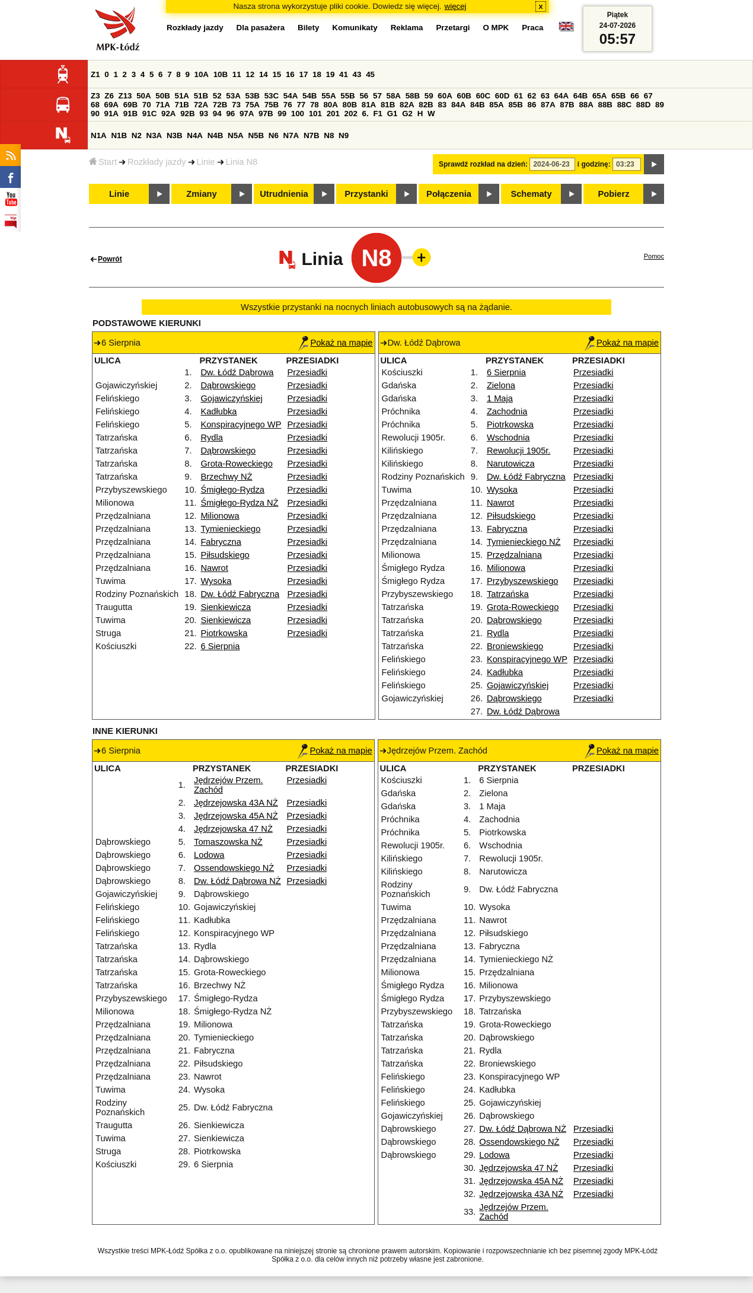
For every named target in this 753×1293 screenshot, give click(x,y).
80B (350, 104)
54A (290, 95)
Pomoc (654, 256)
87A (548, 104)
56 (363, 95)
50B (162, 95)
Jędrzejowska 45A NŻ (236, 816)
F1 (377, 113)
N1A (99, 135)
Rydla (211, 437)
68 (95, 104)
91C (149, 113)
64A (561, 95)
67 (648, 95)
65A (599, 95)
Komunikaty (354, 27)
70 (146, 104)
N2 (137, 135)
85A (496, 104)
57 (377, 95)
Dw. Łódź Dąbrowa (236, 372)
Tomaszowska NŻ (228, 842)
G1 (392, 113)
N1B (119, 135)
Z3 (95, 95)
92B (187, 113)
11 (236, 74)
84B (477, 104)
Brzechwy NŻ (226, 476)
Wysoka (215, 581)
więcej (456, 6)
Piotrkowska (223, 633)
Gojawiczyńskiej (231, 398)
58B (413, 95)
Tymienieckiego (230, 529)
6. (365, 113)
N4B (216, 135)
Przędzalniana (514, 555)
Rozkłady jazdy (156, 162)
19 (330, 74)
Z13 (125, 95)
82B (426, 104)
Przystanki (366, 194)
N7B (312, 135)
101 (315, 113)
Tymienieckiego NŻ (524, 542)
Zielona (501, 385)
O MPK (496, 27)
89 (659, 104)
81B (388, 104)
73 (236, 104)
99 (281, 113)
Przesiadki (308, 372)
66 (634, 95)
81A (369, 104)
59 (429, 95)
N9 (344, 135)
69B (130, 104)
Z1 (95, 74)
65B (618, 95)
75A (252, 104)
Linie (206, 162)
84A (458, 104)
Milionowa (219, 516)
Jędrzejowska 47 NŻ (233, 829)
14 (263, 74)
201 (333, 113)
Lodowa (209, 855)
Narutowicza (511, 463)
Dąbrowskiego (228, 385)
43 (357, 74)
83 (442, 104)
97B (266, 113)
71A (162, 104)
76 (287, 104)
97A (247, 113)
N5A (236, 135)
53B (252, 95)
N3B (175, 135)
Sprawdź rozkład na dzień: (483, 164)
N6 (274, 135)
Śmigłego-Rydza (232, 489)
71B (182, 104)
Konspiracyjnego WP (240, 424)
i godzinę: (594, 164)
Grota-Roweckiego (236, 463)
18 (316, 74)
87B (567, 104)
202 (351, 113)
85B (515, 104)
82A (407, 104)
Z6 (109, 95)
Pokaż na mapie (335, 342)
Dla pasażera (261, 27)
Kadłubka (218, 411)
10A (201, 74)
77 (300, 104)
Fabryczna (220, 542)
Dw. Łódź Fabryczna (239, 594)
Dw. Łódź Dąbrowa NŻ (237, 881)
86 (532, 104)
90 (95, 113)
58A (394, 95)
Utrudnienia (284, 194)
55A (328, 95)
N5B (256, 135)
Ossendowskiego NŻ (234, 868)
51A (182, 95)
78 (314, 104)
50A (143, 95)
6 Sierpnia (220, 646)
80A (330, 104)
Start (103, 162)
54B (309, 95)
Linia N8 (242, 162)
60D (502, 95)
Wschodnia (508, 437)
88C (624, 104)
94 (217, 113)
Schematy (530, 194)
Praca (532, 27)
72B (220, 104)
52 (217, 95)
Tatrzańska (508, 594)
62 (532, 95)
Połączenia (448, 194)
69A (111, 104)
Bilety (308, 27)
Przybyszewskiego (523, 581)
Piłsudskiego (224, 555)
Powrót (110, 259)
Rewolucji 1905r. (519, 450)
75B (271, 104)
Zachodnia (507, 411)
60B (464, 95)
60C (483, 95)
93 (203, 113)
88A (586, 104)
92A (168, 113)
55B (347, 95)
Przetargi (453, 27)
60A (445, 95)
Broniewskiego (515, 646)
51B (201, 95)
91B (130, 113)
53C (271, 95)
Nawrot (214, 568)
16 (290, 74)
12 (249, 74)
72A (201, 104)
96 (230, 113)
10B (220, 74)
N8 (329, 135)
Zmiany (201, 194)
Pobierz (614, 194)
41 (343, 74)
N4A (195, 135)
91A (111, 113)
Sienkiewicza (225, 607)
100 (297, 113)
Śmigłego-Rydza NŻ (239, 502)
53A (233, 95)
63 (545, 95)
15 (276, 74)
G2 (407, 113)
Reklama (407, 27)
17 (303, 74)
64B (580, 95)
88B (605, 104)
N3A (154, 135)
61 (518, 95)
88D (643, 104)
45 (370, 74)
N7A (291, 135)
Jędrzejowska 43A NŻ (236, 802)
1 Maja (500, 398)
